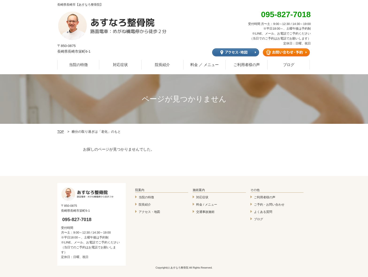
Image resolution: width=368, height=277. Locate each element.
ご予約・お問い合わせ (269, 204)
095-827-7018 (77, 219)
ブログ (288, 65)
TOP (60, 131)
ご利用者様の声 (247, 65)
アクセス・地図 (149, 212)
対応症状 (120, 65)
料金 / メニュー (206, 204)
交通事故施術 (205, 212)
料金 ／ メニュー (204, 65)
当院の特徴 (78, 65)
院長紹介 (162, 65)
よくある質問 (263, 212)
